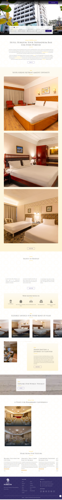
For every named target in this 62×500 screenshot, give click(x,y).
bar (43, 56)
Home (23, 482)
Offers (31, 2)
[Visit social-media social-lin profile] (51, 492)
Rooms (25, 2)
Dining (36, 2)
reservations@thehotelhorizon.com (47, 482)
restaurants (18, 56)
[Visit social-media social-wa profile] (54, 492)
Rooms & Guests (30, 29)
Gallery (31, 482)
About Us (19, 2)
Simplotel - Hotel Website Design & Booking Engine (32, 498)
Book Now (53, 2)
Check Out (20, 29)
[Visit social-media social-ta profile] (46, 492)
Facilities (23, 493)
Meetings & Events (24, 491)
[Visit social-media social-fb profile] (49, 492)
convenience (44, 59)
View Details (15, 335)
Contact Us (31, 486)
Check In (11, 29)
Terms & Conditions (33, 487)
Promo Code (38, 29)
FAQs (31, 489)
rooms (34, 55)
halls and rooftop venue (18, 58)
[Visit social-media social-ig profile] (41, 492)
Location (31, 484)
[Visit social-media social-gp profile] (43, 492)
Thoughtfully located (45, 52)
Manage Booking (47, 32)
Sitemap (23, 498)
